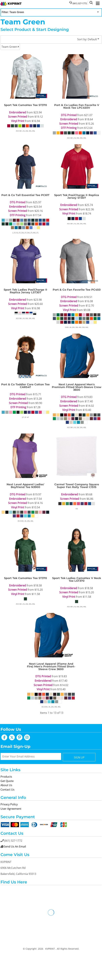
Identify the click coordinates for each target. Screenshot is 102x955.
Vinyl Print (17, 121)
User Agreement (11, 809)
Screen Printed (17, 116)
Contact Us (7, 789)
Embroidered (17, 112)
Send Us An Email (15, 846)
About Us (6, 785)
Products (6, 776)
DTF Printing (69, 128)
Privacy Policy (9, 804)
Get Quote (7, 781)
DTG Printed (69, 115)
